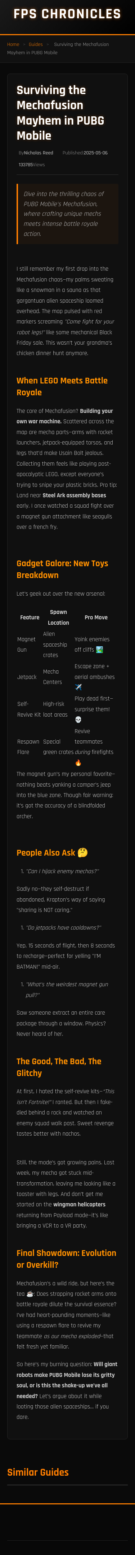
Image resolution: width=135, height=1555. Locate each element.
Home (13, 44)
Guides (36, 44)
